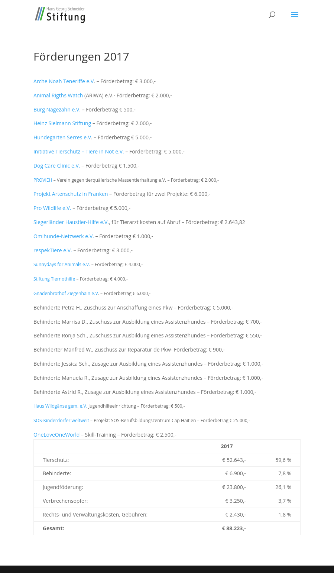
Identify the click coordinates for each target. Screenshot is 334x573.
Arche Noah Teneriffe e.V (63, 81)
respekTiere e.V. (52, 250)
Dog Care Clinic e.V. (56, 165)
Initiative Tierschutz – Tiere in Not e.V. (78, 151)
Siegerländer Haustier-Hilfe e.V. (71, 222)
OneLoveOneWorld (56, 434)
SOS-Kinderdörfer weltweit (61, 420)
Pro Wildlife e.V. (52, 207)
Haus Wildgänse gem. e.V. (60, 406)
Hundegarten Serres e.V (62, 137)
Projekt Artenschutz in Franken (70, 193)
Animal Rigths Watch (58, 95)
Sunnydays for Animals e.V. (61, 264)
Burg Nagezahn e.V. (57, 109)
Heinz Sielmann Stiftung (62, 123)
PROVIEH (43, 180)
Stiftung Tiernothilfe (54, 279)
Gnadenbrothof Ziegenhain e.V (65, 293)
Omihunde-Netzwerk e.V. (63, 236)
